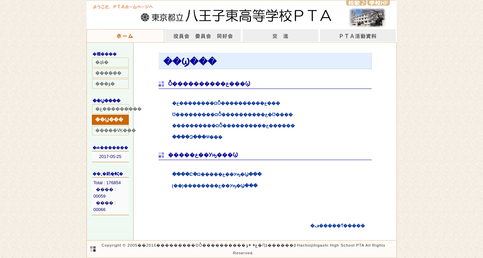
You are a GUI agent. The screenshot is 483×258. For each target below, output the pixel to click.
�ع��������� (112, 108)
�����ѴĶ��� (112, 130)
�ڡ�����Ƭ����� (337, 225)
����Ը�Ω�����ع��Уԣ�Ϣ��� (217, 174)
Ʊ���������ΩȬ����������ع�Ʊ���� (232, 114)
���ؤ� (105, 83)
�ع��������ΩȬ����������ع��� (226, 103)
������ (108, 72)
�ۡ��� (125, 36)
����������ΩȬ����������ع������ (233, 125)
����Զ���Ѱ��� (197, 137)
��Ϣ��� (109, 119)
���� (358, 36)
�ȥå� (101, 62)
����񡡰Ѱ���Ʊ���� (203, 36)
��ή (280, 36)
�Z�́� (356, 3)
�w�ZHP (378, 3)
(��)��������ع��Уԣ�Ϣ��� (215, 185)
